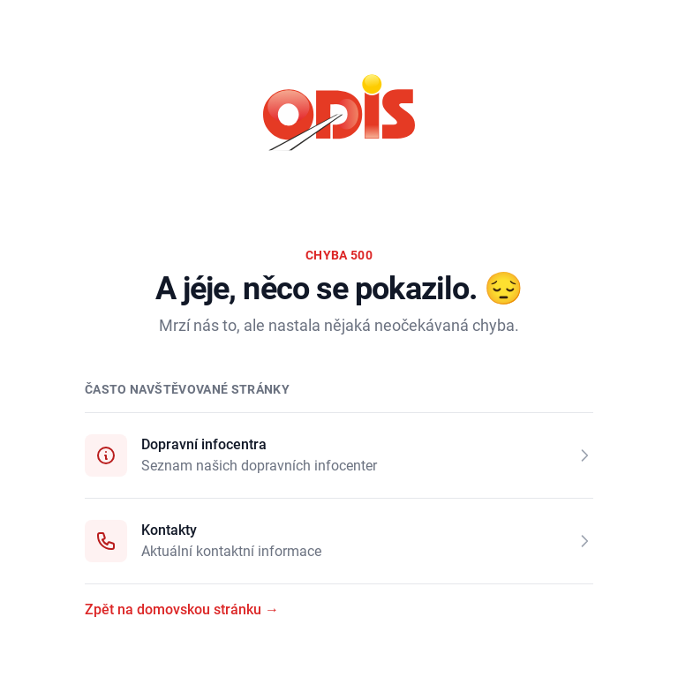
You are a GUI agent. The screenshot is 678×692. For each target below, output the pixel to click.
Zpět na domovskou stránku (182, 609)
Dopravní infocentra (204, 444)
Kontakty (169, 530)
